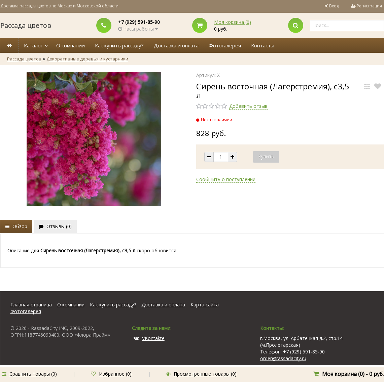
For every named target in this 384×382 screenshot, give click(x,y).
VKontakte (149, 338)
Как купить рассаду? (119, 45)
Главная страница (31, 304)
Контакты (262, 45)
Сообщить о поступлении (225, 179)
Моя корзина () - (353, 374)
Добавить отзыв (248, 106)
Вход (334, 6)
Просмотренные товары (202, 374)
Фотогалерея (225, 45)
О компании (70, 45)
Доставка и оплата (176, 45)
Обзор (16, 226)
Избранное (112, 374)
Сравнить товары (29, 374)
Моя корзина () (232, 22)
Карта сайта (204, 304)
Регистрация (369, 6)
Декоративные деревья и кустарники (87, 59)
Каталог (33, 45)
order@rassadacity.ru (283, 358)
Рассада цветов (25, 25)
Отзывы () (55, 226)
